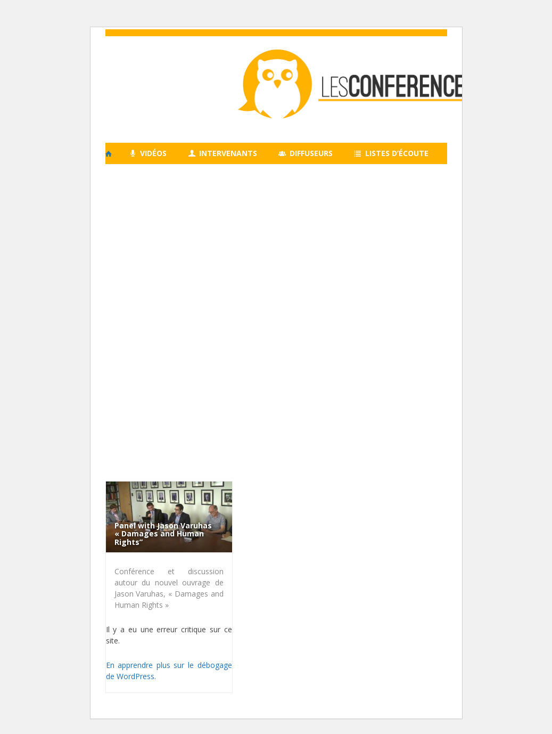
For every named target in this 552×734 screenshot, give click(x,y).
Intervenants (222, 153)
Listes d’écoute (391, 153)
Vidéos (148, 153)
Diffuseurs (305, 153)
